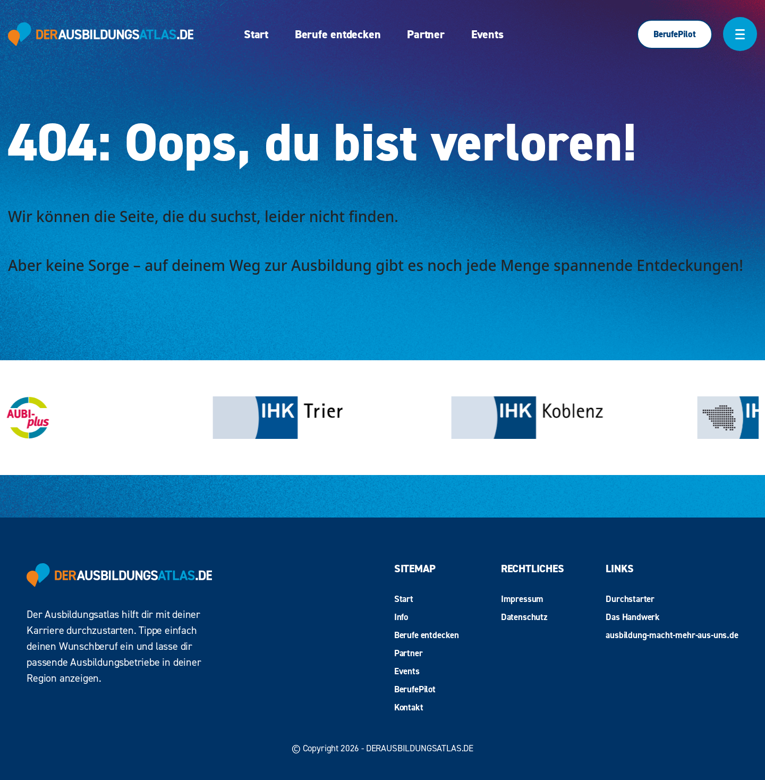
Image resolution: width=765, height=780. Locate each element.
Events (487, 34)
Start (256, 34)
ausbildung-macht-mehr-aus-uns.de (672, 635)
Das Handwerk (633, 617)
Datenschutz (524, 617)
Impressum (522, 599)
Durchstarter (630, 599)
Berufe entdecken (337, 34)
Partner (425, 34)
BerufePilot (674, 34)
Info (401, 617)
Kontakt (408, 707)
